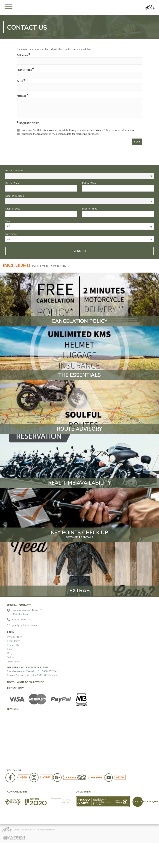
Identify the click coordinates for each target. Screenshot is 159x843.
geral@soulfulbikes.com (24, 625)
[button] (5, 711)
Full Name (22, 55)
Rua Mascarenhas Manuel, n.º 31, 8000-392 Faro (32, 671)
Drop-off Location (14, 196)
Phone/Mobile (24, 70)
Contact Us (13, 645)
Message (21, 96)
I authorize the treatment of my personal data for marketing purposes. (60, 134)
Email (20, 81)
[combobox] (79, 176)
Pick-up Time (89, 183)
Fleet (8, 221)
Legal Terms (13, 641)
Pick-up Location (14, 170)
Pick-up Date (12, 183)
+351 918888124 (21, 619)
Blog (9, 653)
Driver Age (11, 234)
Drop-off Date (12, 208)
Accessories (13, 661)
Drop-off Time (89, 208)
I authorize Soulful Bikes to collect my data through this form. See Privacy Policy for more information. (77, 130)
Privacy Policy (14, 637)
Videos (11, 657)
